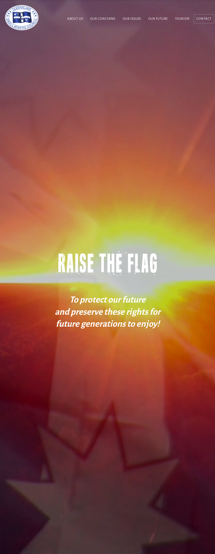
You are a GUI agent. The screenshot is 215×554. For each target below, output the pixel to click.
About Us (75, 18)
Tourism (182, 18)
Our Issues (132, 18)
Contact (203, 18)
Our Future (158, 18)
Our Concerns (102, 18)
